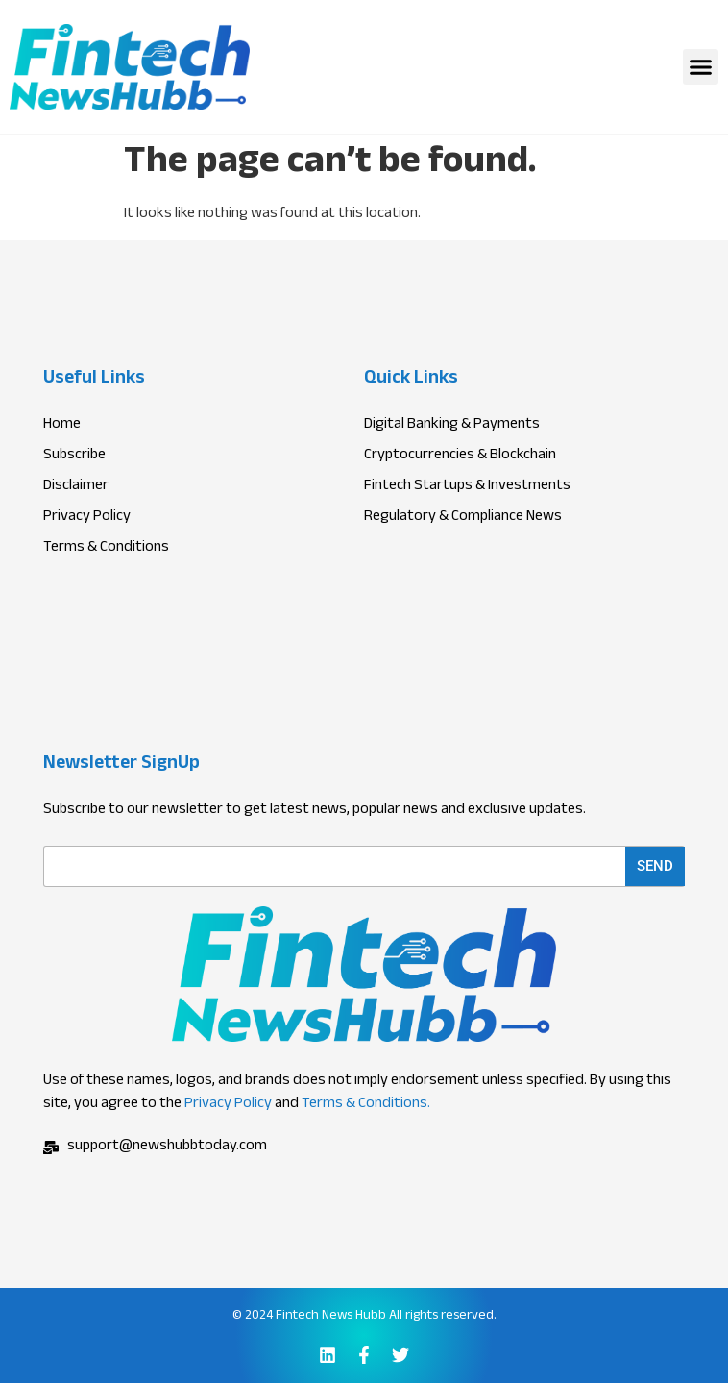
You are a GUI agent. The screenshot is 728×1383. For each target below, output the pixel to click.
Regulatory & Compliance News (463, 518)
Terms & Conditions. (366, 1105)
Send (655, 866)
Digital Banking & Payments (452, 425)
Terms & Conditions (106, 548)
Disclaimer (76, 487)
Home (62, 425)
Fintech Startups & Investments (467, 487)
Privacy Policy (228, 1105)
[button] (701, 67)
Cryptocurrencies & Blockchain (460, 456)
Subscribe (74, 456)
